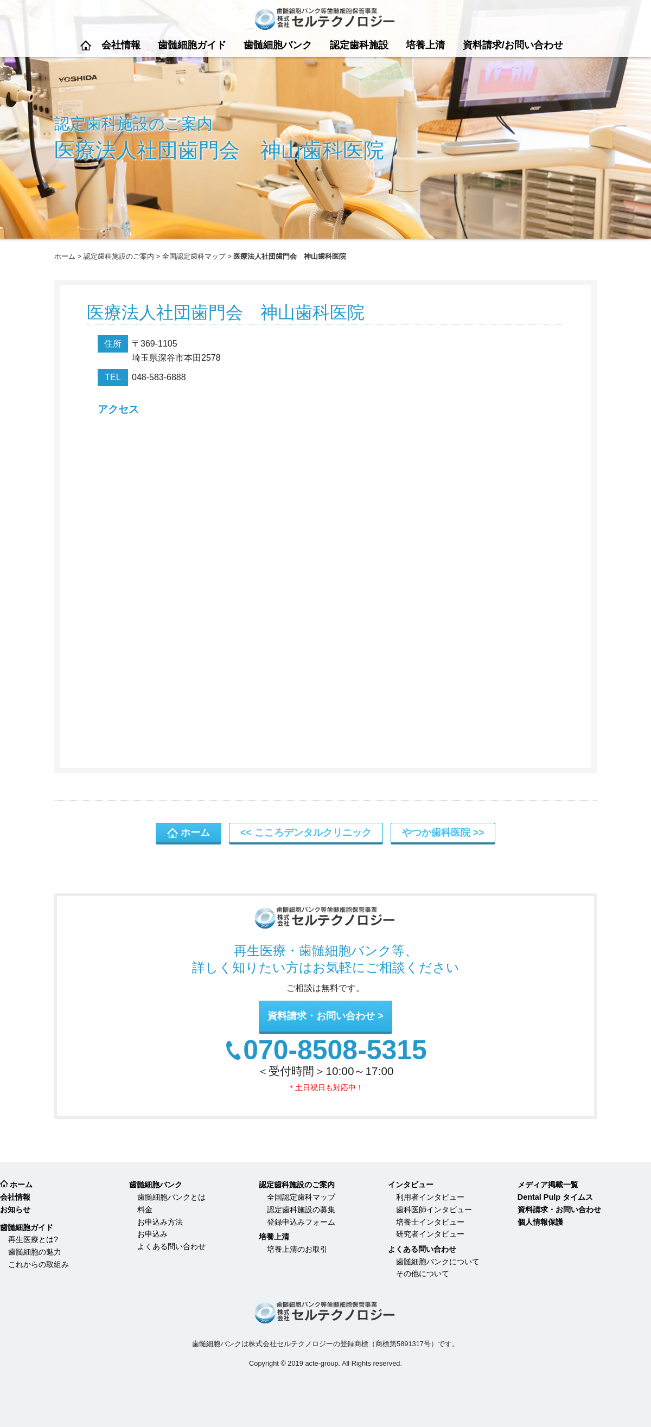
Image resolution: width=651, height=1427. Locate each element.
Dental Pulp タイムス (555, 1197)
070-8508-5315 (335, 1050)
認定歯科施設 (359, 45)
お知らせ (15, 1209)
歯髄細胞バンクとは (171, 1197)
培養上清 (425, 45)
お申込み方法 (160, 1222)
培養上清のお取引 (297, 1249)
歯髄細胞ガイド (192, 45)
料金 (144, 1209)
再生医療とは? (33, 1239)
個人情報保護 (540, 1222)
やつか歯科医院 (436, 832)
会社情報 (121, 45)
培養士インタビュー (430, 1222)
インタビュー (410, 1184)
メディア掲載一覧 (548, 1184)
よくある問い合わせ (171, 1246)
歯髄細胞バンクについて (438, 1261)
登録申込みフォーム (301, 1222)
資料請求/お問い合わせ (513, 45)
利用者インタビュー (430, 1197)
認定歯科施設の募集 (301, 1209)
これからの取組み (38, 1264)
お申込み (152, 1234)
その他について (422, 1273)
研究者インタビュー (430, 1234)
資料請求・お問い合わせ (321, 1015)
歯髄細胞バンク (278, 45)
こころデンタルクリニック (313, 832)
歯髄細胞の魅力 (34, 1251)
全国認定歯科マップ (194, 256)
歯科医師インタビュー (434, 1209)
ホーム (85, 45)
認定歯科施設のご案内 (119, 256)
